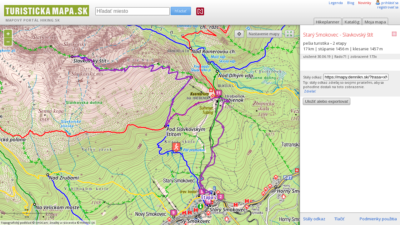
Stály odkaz (314, 219)
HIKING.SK (50, 20)
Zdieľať (309, 91)
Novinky (364, 3)
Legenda (336, 3)
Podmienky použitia (378, 219)
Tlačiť (339, 219)
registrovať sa (387, 7)
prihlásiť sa (389, 3)
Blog (350, 3)
